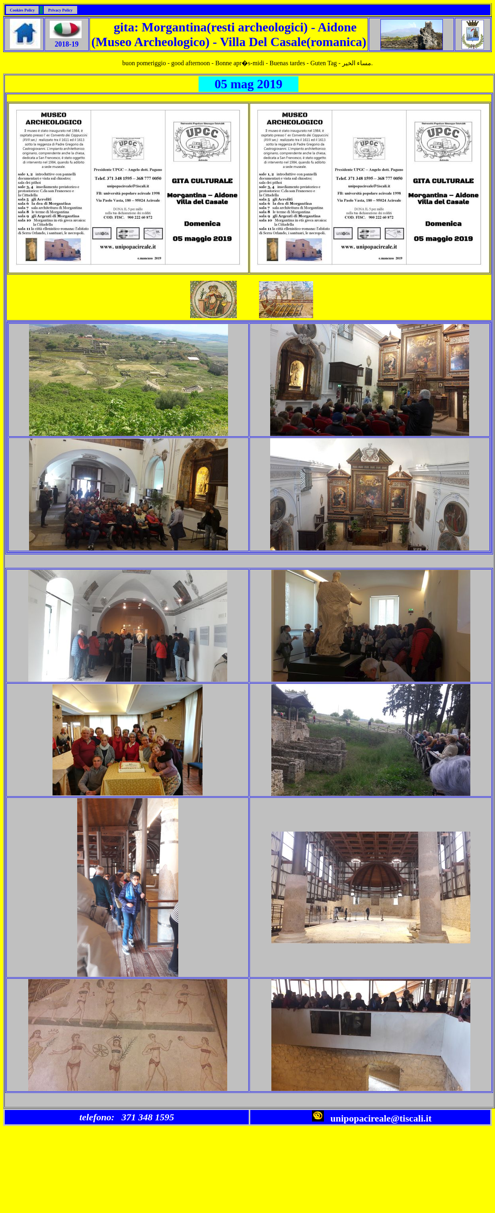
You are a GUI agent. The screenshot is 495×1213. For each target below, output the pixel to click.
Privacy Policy (60, 10)
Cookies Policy (22, 10)
